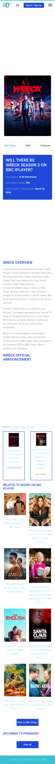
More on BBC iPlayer (27, 722)
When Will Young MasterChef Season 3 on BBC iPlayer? (15, 523)
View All (28, 744)
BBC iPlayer (10, 145)
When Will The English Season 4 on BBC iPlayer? (15, 650)
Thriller (23, 427)
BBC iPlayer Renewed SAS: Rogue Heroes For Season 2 (15, 705)
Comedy (15, 427)
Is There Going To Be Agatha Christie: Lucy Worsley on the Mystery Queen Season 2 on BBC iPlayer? (40, 595)
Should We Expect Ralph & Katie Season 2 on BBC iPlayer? (40, 705)
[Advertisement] (27, 40)
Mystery (30, 427)
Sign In (29, 5)
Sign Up (38, 5)
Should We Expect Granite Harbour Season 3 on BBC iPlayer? (15, 588)
